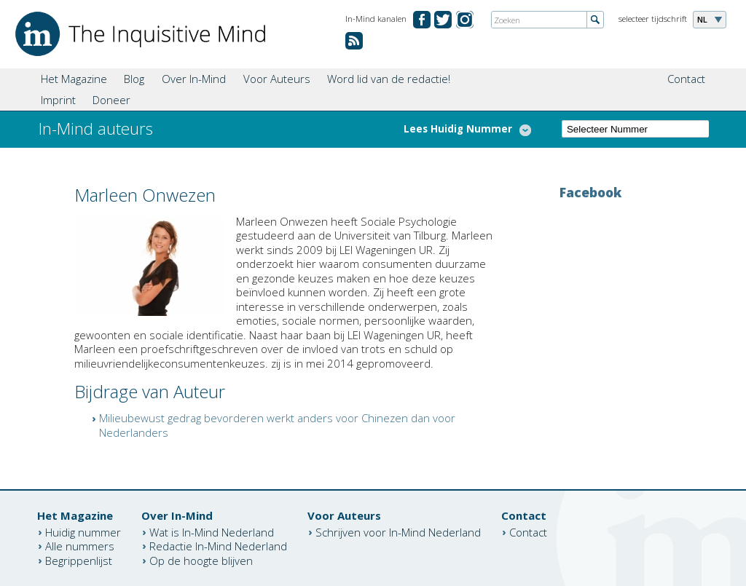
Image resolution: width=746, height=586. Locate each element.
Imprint (58, 99)
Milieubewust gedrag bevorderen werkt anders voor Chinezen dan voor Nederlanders (277, 425)
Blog (134, 78)
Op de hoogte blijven (201, 560)
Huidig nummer (83, 531)
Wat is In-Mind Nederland (211, 531)
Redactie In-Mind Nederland (218, 546)
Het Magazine (74, 78)
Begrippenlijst (78, 560)
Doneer (111, 99)
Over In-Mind (194, 78)
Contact (686, 78)
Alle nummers (79, 546)
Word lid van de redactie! (388, 78)
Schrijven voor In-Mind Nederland (398, 531)
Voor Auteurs (276, 78)
